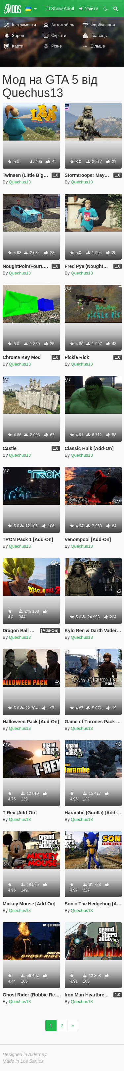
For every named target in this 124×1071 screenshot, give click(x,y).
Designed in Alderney (25, 1054)
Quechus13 (20, 181)
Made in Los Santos (23, 1061)
